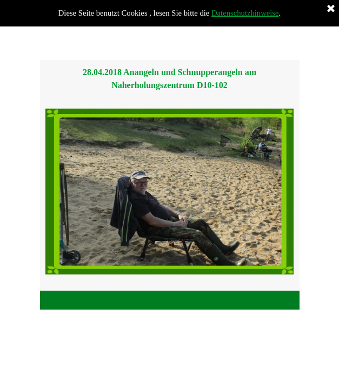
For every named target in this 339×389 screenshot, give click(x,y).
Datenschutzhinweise (245, 13)
